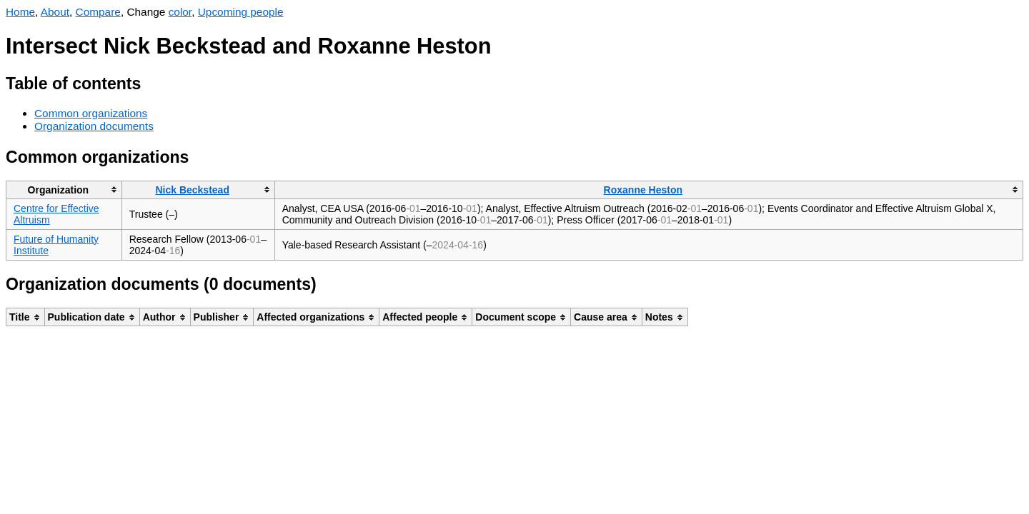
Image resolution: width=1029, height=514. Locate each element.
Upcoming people (241, 12)
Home (20, 12)
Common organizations (90, 113)
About (55, 12)
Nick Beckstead (192, 190)
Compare (98, 12)
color (180, 12)
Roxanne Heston (643, 190)
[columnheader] (64, 189)
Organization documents (94, 126)
